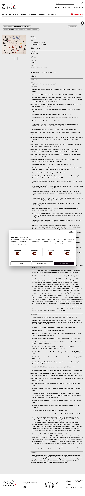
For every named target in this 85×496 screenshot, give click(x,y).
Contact (67, 480)
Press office (77, 481)
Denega (21, 263)
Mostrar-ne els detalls (66, 258)
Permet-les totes (64, 263)
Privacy (67, 483)
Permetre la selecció (42, 263)
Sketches (6, 29)
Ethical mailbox (78, 483)
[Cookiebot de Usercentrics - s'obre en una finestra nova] (68, 232)
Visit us (4, 14)
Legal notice (68, 481)
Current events (51, 14)
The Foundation (14, 14)
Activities (42, 14)
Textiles (23, 29)
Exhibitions (32, 14)
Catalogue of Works (8, 26)
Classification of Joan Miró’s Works (21, 26)
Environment (68, 484)
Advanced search (72, 26)
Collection (24, 14)
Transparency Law (79, 480)
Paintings (11, 29)
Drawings (17, 29)
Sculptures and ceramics (31, 29)
